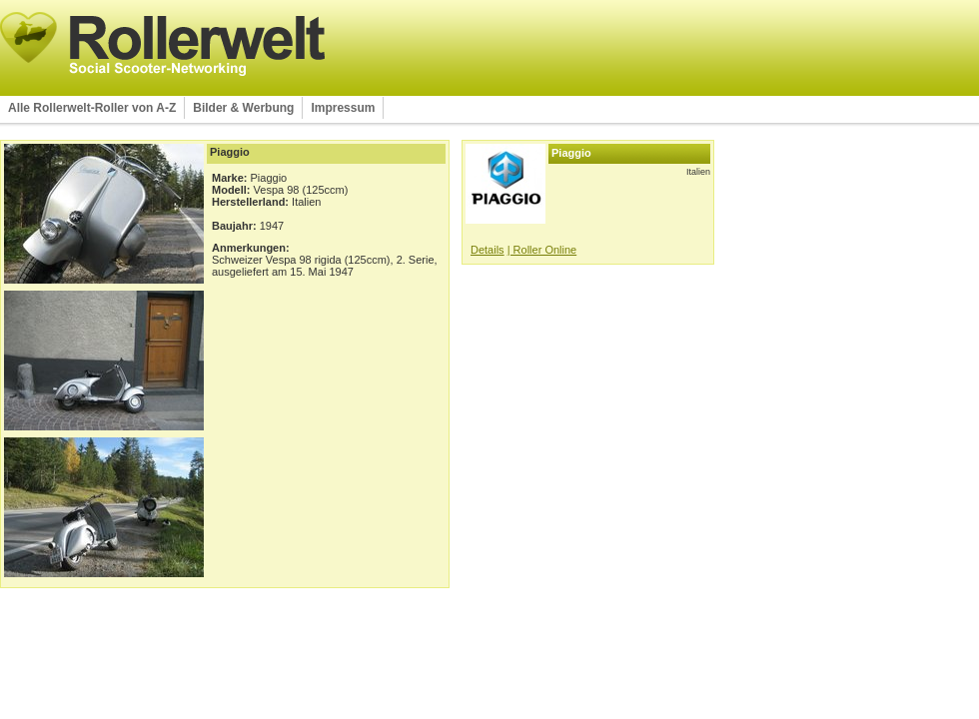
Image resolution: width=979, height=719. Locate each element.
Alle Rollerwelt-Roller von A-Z (92, 108)
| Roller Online (542, 250)
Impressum (343, 108)
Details (487, 250)
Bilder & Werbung (243, 108)
